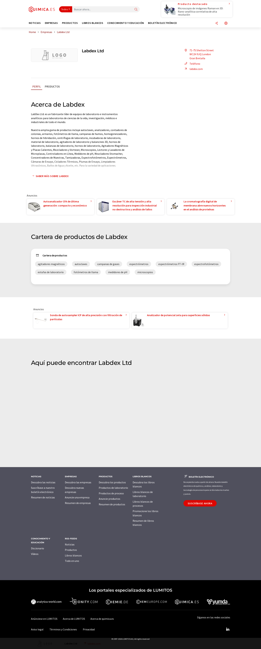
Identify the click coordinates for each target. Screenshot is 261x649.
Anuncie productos (109, 498)
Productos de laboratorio (113, 487)
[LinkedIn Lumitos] (227, 629)
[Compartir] (216, 23)
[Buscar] (136, 10)
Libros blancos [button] (92, 23)
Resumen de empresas (78, 503)
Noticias (70, 544)
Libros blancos (73, 555)
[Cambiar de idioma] (226, 23)
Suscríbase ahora (200, 503)
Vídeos (34, 554)
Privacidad (89, 629)
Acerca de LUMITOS (74, 618)
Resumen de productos (112, 504)
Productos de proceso (111, 493)
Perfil (36, 86)
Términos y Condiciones (63, 629)
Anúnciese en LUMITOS (44, 618)
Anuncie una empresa (77, 497)
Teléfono (191, 63)
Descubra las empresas (78, 482)
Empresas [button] (51, 23)
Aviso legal (37, 629)
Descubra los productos (112, 482)
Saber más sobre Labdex (50, 176)
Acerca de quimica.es (102, 618)
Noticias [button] (35, 23)
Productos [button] (70, 23)
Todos (64, 9)
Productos (52, 86)
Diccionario (37, 548)
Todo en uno (72, 561)
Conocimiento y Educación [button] (125, 23)
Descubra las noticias (43, 482)
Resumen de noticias (43, 497)
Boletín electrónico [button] (162, 23)
